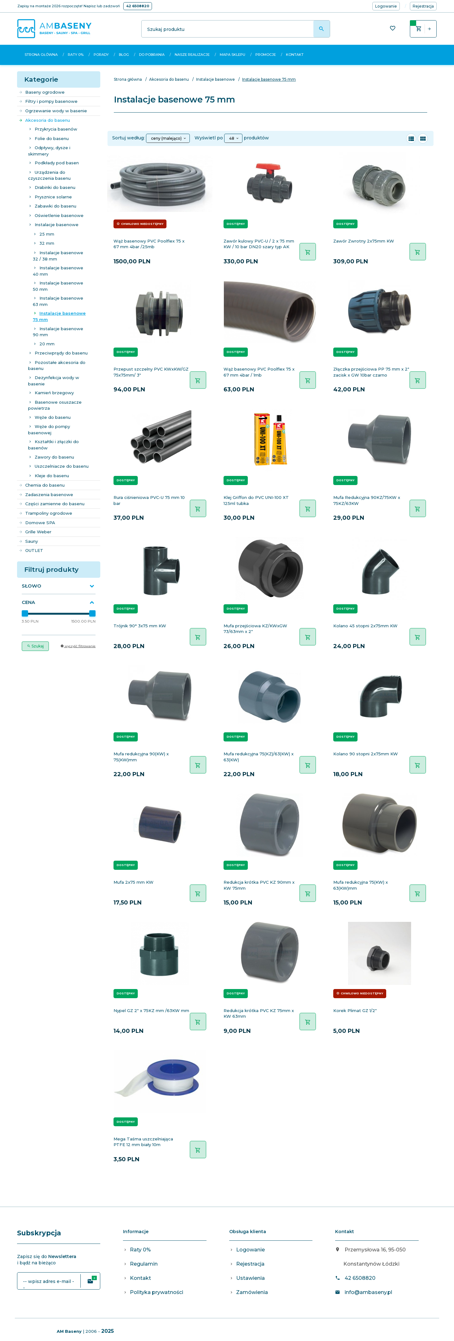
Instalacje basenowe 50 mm (58, 286)
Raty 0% (76, 54)
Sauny (28, 541)
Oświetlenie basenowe (59, 215)
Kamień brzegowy (54, 392)
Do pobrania (152, 54)
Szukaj (35, 646)
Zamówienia (252, 1292)
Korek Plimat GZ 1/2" (355, 1010)
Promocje (265, 54)
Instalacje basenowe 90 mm (58, 331)
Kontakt (295, 54)
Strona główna (41, 54)
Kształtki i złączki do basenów (53, 444)
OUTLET (31, 550)
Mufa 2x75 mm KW (134, 882)
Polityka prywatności (156, 1292)
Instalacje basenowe (57, 224)
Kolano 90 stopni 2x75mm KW (365, 753)
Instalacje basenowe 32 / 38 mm (58, 255)
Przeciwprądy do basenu (61, 352)
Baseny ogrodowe (42, 92)
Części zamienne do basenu (51, 503)
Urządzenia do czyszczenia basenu (49, 175)
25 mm (46, 234)
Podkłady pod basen (57, 162)
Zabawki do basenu (55, 205)
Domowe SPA (37, 522)
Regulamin (144, 1264)
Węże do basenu (53, 417)
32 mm (46, 243)
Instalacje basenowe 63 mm (58, 301)
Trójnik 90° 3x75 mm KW (140, 625)
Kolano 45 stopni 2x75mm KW (365, 625)
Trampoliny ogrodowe (45, 513)
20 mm (47, 343)
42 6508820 (137, 6)
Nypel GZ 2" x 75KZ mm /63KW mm (151, 1010)
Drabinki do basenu (55, 187)
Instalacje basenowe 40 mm (58, 271)
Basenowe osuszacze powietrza (55, 405)
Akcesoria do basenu (44, 120)
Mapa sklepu (232, 54)
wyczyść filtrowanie (78, 646)
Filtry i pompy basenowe (48, 101)
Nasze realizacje (192, 54)
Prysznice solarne (53, 196)
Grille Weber (35, 531)
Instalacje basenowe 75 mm (59, 316)
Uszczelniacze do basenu (62, 466)
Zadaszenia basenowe (46, 494)
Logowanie (250, 1250)
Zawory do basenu (54, 457)
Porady (101, 54)
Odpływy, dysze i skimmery (49, 150)
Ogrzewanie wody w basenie (53, 110)
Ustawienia (250, 1278)
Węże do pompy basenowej (49, 429)
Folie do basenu (52, 138)
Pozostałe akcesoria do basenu (56, 365)
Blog (124, 54)
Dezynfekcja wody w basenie (53, 380)
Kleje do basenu (52, 475)
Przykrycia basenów (56, 129)
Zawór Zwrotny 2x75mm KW (363, 240)
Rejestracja (250, 1264)
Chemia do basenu (42, 485)
